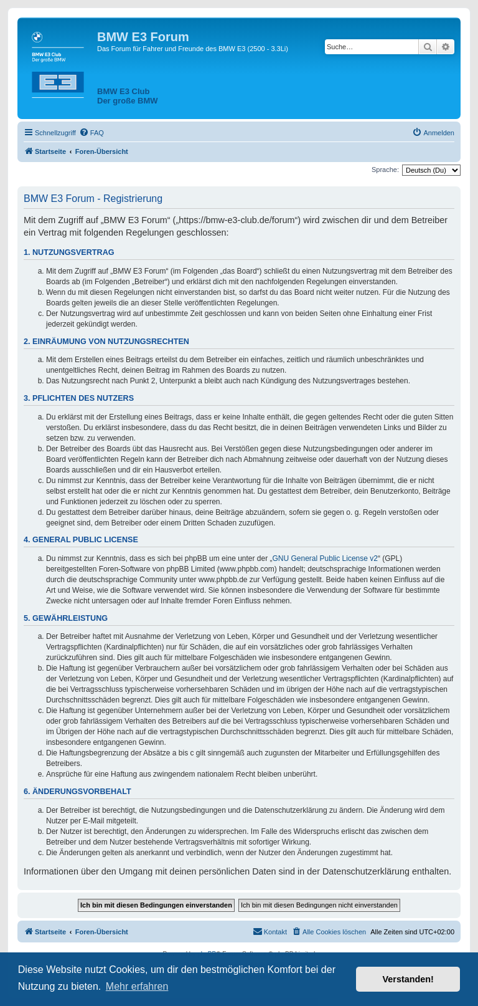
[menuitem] (91, 132)
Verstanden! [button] (408, 979)
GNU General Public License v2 (325, 558)
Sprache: (385, 169)
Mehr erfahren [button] (137, 986)
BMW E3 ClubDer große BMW (127, 96)
